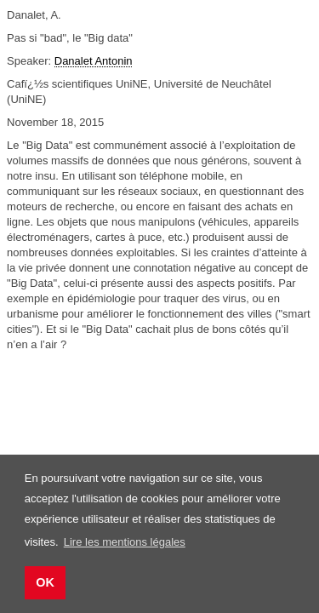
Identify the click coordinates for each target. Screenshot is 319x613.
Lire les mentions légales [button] (124, 542)
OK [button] (45, 582)
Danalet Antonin (93, 60)
